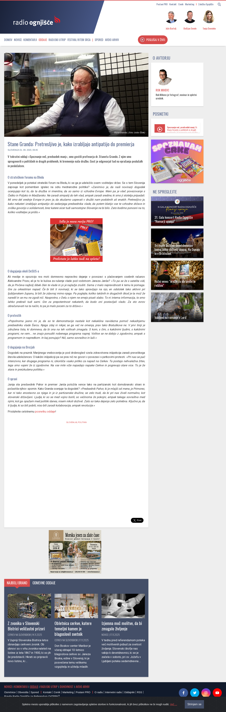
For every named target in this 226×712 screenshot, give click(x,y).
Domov (8, 40)
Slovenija (13, 150)
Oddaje (43, 40)
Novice (18, 40)
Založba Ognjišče (205, 4)
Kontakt (173, 4)
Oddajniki (129, 692)
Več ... (173, 704)
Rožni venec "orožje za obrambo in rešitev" (175, 283)
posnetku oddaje (45, 411)
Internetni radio (113, 692)
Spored (99, 40)
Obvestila (23, 692)
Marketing (189, 4)
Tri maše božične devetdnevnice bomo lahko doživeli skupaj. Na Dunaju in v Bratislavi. (177, 249)
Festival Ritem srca (79, 40)
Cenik (180, 4)
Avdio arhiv (112, 40)
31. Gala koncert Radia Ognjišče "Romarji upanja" (174, 219)
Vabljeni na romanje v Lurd (170, 317)
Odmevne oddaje (44, 582)
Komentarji (30, 40)
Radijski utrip (57, 40)
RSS (139, 692)
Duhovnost (66, 687)
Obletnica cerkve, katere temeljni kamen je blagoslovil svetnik (73, 628)
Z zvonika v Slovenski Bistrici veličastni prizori (26, 626)
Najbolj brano (17, 582)
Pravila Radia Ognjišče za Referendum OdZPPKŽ (32, 696)
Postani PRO (162, 4)
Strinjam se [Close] (194, 704)
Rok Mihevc (162, 90)
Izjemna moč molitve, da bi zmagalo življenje (122, 626)
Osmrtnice (10, 692)
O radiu (99, 692)
